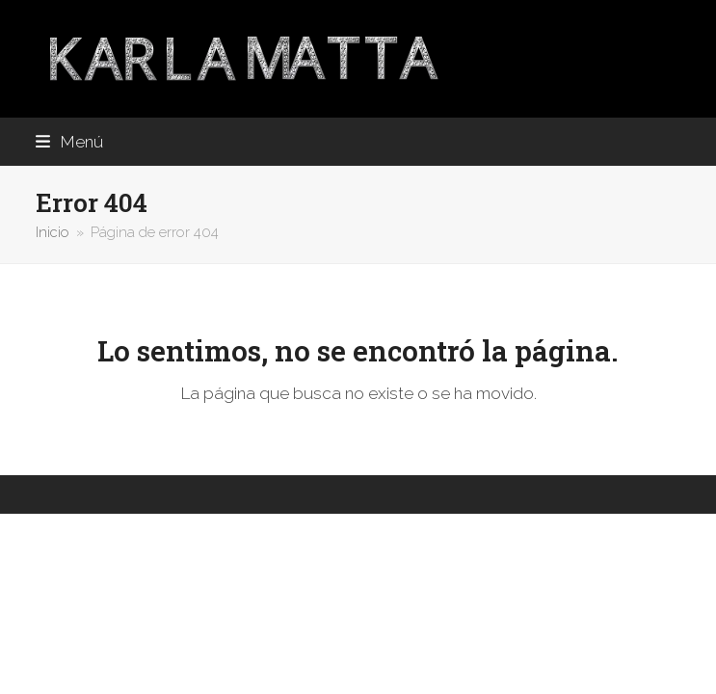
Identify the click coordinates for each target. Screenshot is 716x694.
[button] (69, 141)
